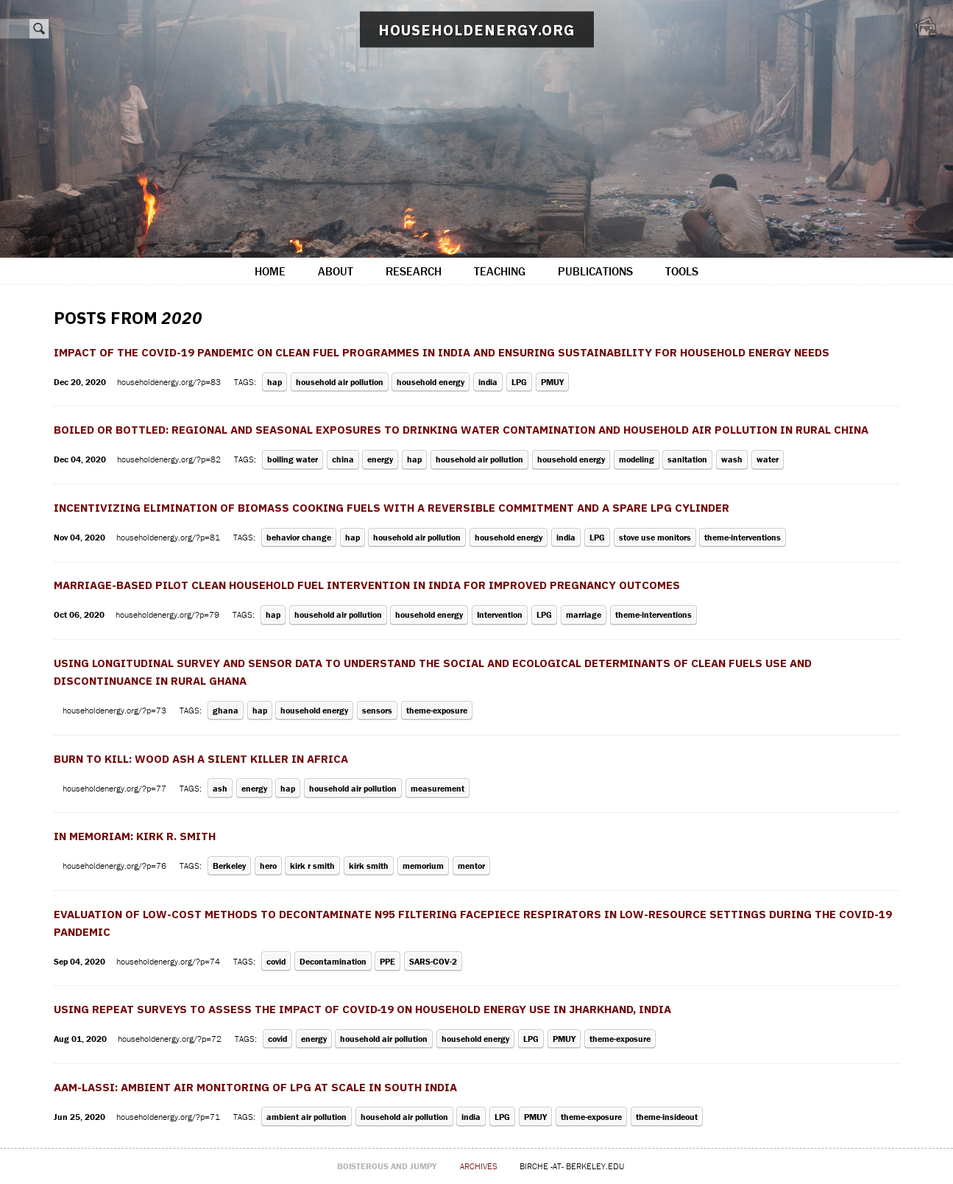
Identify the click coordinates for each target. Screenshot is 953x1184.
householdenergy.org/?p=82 (170, 459)
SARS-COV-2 (433, 961)
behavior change (298, 537)
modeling (636, 459)
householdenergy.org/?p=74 (169, 961)
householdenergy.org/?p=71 (169, 1116)
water (768, 459)
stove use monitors (655, 537)
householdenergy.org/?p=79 (168, 614)
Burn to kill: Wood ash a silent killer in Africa (201, 759)
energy (380, 459)
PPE (387, 961)
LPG (519, 381)
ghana (225, 710)
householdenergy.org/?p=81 (169, 537)
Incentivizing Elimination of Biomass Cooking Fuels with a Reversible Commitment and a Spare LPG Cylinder (391, 508)
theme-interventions (742, 537)
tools (681, 271)
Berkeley (229, 865)
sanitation (687, 459)
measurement (437, 788)
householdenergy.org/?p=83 (170, 381)
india (487, 381)
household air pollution (339, 381)
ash (220, 788)
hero (268, 865)
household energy (430, 381)
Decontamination (333, 961)
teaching (499, 271)
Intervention (499, 614)
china (343, 459)
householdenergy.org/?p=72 (170, 1038)
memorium (423, 865)
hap (274, 381)
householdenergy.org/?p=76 (115, 865)
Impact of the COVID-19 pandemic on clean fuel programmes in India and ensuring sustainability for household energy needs (441, 352)
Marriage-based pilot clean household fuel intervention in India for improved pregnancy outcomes (367, 585)
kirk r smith (312, 865)
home (270, 271)
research (414, 271)
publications (595, 271)
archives (478, 1165)
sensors (377, 710)
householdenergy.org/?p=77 (115, 788)
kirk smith (369, 865)
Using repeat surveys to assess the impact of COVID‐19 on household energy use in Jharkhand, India (363, 1009)
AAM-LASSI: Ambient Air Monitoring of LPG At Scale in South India (255, 1087)
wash (732, 459)
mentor (471, 865)
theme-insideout (667, 1116)
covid (276, 961)
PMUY (552, 381)
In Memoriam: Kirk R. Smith (135, 836)
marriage (583, 614)
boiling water (292, 459)
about (335, 271)
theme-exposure (436, 710)
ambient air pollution (306, 1116)
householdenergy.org (476, 30)
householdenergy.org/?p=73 (115, 710)
